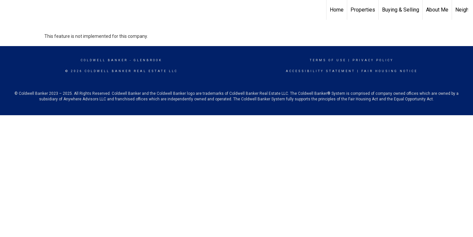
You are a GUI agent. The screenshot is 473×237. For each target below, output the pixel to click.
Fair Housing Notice (389, 71)
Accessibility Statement (320, 71)
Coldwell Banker (104, 60)
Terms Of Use (328, 60)
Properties (362, 10)
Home (337, 10)
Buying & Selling (400, 10)
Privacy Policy (373, 60)
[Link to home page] (8, 10)
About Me (437, 10)
